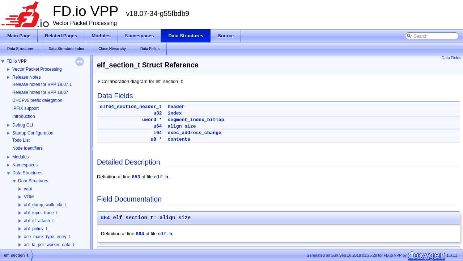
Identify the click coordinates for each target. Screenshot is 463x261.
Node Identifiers (27, 148)
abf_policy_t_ (37, 228)
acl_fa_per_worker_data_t (49, 244)
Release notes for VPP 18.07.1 (42, 84)
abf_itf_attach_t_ (40, 220)
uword (149, 120)
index (174, 113)
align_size (181, 126)
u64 (157, 126)
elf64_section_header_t (131, 106)
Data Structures (27, 172)
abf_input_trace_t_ (42, 212)
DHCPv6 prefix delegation (37, 100)
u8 (153, 139)
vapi (28, 188)
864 (140, 234)
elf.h (161, 177)
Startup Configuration (32, 133)
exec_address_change (194, 133)
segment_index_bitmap (195, 120)
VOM (29, 196)
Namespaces (25, 164)
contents (178, 139)
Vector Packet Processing (37, 69)
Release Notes (26, 77)
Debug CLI (22, 125)
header (175, 106)
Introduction (23, 116)
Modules (20, 157)
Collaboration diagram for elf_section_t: (140, 81)
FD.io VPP (17, 61)
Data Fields (451, 57)
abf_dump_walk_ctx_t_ (46, 204)
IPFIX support (25, 108)
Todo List (21, 140)
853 (136, 177)
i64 (157, 133)
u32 (157, 113)
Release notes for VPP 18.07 (40, 92)
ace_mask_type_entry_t (47, 236)
